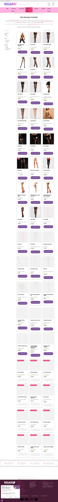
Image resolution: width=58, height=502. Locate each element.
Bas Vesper (33, 94)
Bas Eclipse (33, 219)
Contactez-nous (32, 486)
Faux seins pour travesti (20, 484)
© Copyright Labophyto (34, 495)
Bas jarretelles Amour (22, 396)
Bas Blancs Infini (34, 268)
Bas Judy (19, 244)
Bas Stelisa (20, 219)
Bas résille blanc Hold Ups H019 (35, 195)
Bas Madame (33, 120)
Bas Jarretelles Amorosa (34, 397)
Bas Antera (33, 44)
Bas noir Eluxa (46, 120)
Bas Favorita (46, 396)
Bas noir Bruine (21, 294)
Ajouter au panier (35, 52)
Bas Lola (45, 268)
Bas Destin (33, 244)
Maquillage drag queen (20, 488)
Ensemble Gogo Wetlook (21, 45)
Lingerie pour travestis (20, 487)
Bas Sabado (20, 94)
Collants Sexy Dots (48, 320)
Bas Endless (33, 146)
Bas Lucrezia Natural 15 (35, 295)
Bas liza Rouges (34, 372)
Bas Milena (33, 69)
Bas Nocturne (46, 94)
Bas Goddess (46, 146)
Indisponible (22, 404)
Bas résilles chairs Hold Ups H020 (47, 195)
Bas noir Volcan (47, 170)
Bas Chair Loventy (21, 422)
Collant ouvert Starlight (47, 346)
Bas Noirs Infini (21, 446)
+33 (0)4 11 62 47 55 (46, 484)
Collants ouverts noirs (35, 320)
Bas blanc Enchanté (48, 244)
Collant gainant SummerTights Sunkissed (34, 346)
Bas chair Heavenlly (35, 170)
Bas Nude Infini (21, 268)
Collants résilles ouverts (21, 321)
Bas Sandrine (46, 69)
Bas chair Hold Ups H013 (22, 195)
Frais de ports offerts (33, 484)
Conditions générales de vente (23, 495)
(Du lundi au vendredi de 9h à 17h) (48, 485)
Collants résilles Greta (22, 345)
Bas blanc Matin (47, 422)
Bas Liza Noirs (21, 372)
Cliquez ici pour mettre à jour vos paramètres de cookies (29, 501)
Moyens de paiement (33, 485)
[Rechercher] (29, 4)
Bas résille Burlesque (22, 120)
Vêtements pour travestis (20, 493)
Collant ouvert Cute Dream (35, 447)
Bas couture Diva (47, 372)
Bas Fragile (46, 219)
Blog (30, 487)
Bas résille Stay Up (34, 422)
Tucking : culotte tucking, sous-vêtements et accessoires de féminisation (21, 491)
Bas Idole (20, 170)
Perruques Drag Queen (20, 489)
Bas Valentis (20, 69)
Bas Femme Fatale (47, 44)
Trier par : (44, 30)
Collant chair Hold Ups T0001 (48, 295)
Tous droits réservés (44, 495)
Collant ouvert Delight (48, 446)
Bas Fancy (20, 146)
